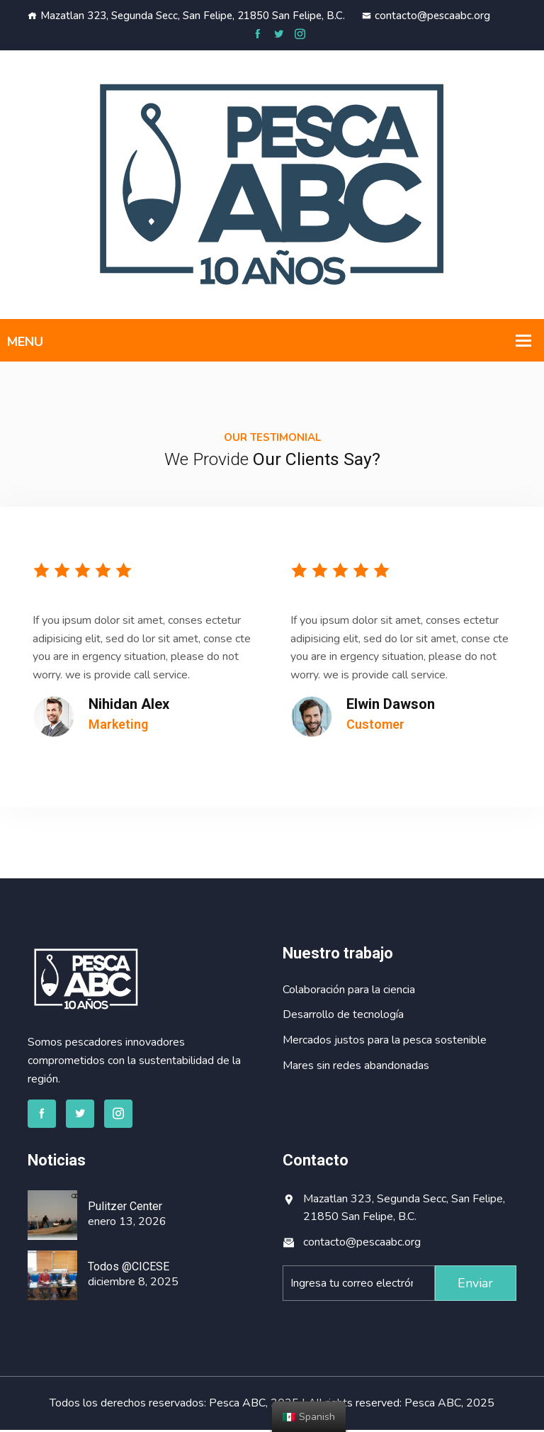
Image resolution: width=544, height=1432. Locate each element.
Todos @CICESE (128, 1268)
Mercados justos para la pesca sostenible (385, 1042)
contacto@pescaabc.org (426, 16)
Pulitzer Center (125, 1208)
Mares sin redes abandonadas (356, 1067)
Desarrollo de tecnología (343, 1017)
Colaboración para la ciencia (349, 992)
